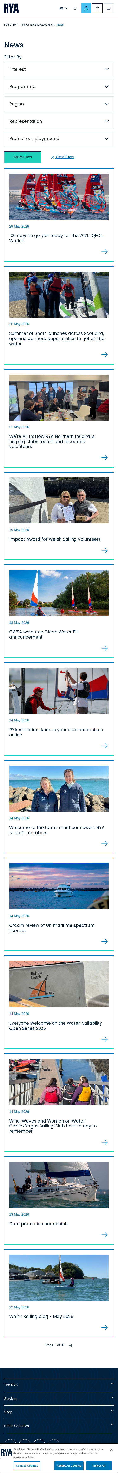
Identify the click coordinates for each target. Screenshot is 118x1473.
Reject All (99, 1465)
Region (16, 104)
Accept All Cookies (69, 1465)
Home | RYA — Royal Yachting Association (28, 24)
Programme (22, 87)
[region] (59, 1458)
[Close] (111, 1449)
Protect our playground (34, 139)
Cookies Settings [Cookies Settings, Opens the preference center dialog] (27, 1465)
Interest (17, 69)
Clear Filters (62, 157)
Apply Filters (23, 157)
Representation (25, 121)
